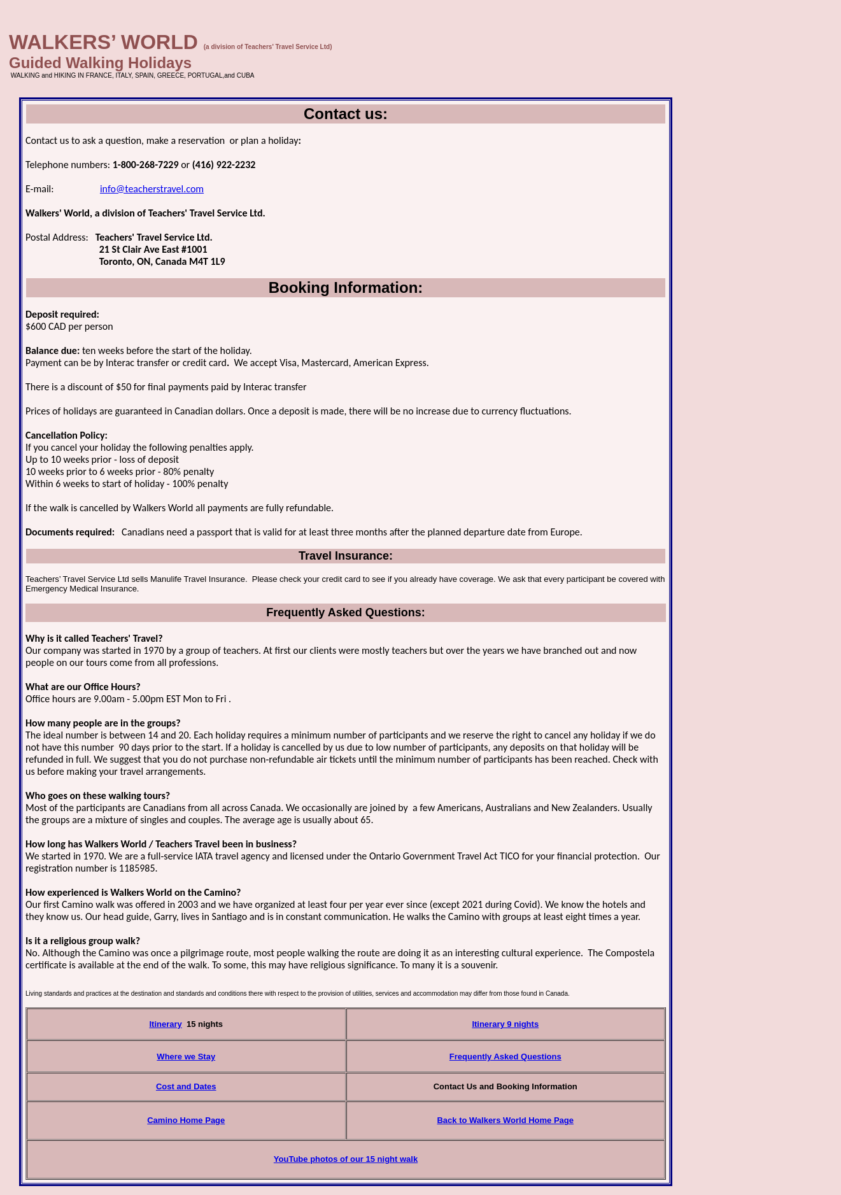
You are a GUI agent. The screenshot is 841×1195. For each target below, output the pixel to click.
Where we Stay (186, 1056)
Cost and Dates (186, 1086)
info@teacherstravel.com (152, 189)
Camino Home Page (186, 1120)
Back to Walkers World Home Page (505, 1120)
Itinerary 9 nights (505, 1024)
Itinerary (165, 1024)
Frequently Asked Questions (505, 1056)
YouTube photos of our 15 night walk (346, 1159)
